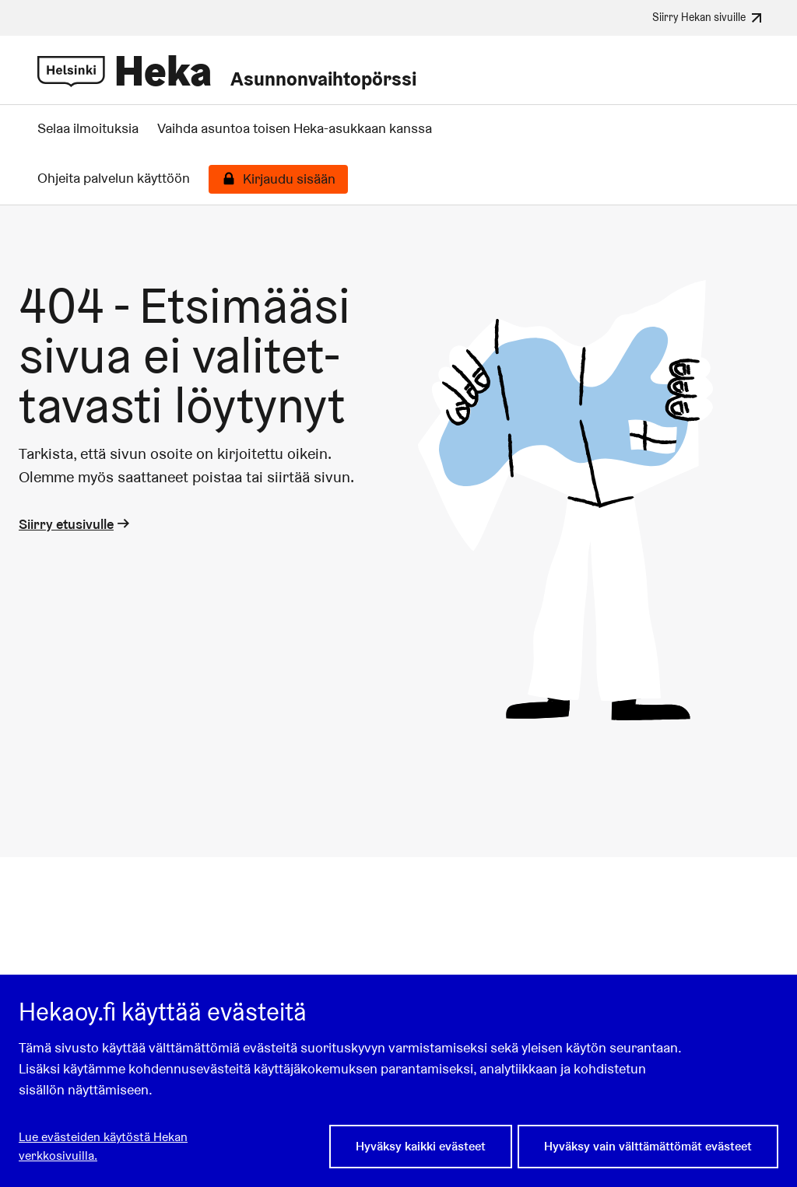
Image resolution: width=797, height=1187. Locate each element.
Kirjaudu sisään (289, 179)
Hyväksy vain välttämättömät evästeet (648, 1146)
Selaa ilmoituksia (88, 128)
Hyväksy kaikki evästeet (421, 1146)
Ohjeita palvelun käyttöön (113, 178)
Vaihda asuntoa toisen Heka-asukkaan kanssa (294, 128)
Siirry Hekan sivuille (709, 18)
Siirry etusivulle (75, 524)
